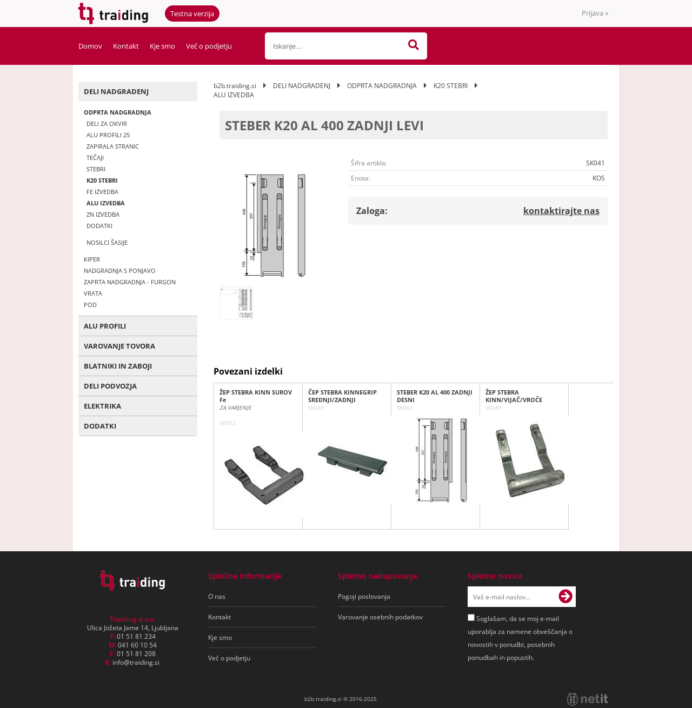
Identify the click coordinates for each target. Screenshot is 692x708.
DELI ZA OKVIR (106, 123)
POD (90, 304)
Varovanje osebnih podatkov (380, 617)
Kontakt (126, 46)
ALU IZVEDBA (105, 203)
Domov (90, 46)
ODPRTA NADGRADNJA (117, 112)
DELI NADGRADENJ (116, 91)
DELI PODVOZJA (110, 386)
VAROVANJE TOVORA (119, 346)
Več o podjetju (209, 46)
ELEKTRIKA (102, 406)
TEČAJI (95, 157)
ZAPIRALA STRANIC (112, 146)
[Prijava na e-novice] (565, 596)
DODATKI (99, 226)
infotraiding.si (135, 662)
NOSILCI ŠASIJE (107, 242)
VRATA (93, 293)
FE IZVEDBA (102, 192)
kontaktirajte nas (561, 211)
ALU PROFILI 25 (108, 135)
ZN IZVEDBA (102, 214)
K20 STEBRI (102, 180)
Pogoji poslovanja (364, 596)
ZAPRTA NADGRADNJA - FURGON (130, 282)
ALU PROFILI (105, 326)
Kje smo (162, 46)
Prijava (595, 13)
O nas (216, 596)
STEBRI (95, 169)
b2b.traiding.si (235, 85)
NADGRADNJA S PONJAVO (120, 270)
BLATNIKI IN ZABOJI (118, 366)
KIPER (92, 259)
